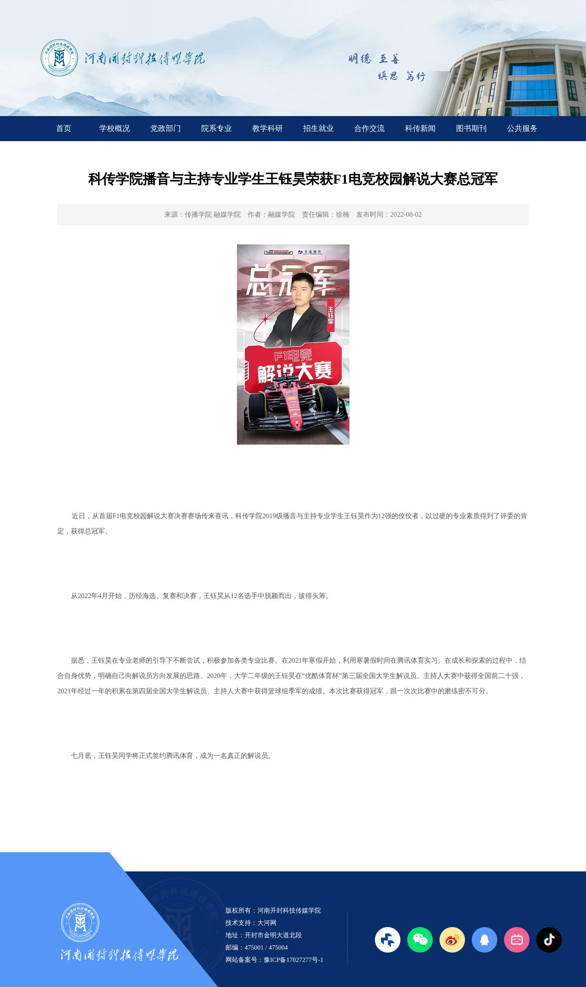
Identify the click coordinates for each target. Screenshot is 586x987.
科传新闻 (420, 128)
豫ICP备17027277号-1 (294, 959)
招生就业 (318, 128)
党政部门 (165, 128)
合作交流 (369, 128)
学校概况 (114, 128)
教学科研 (267, 128)
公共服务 (522, 128)
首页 (63, 128)
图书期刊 (471, 128)
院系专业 (216, 128)
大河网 (266, 922)
